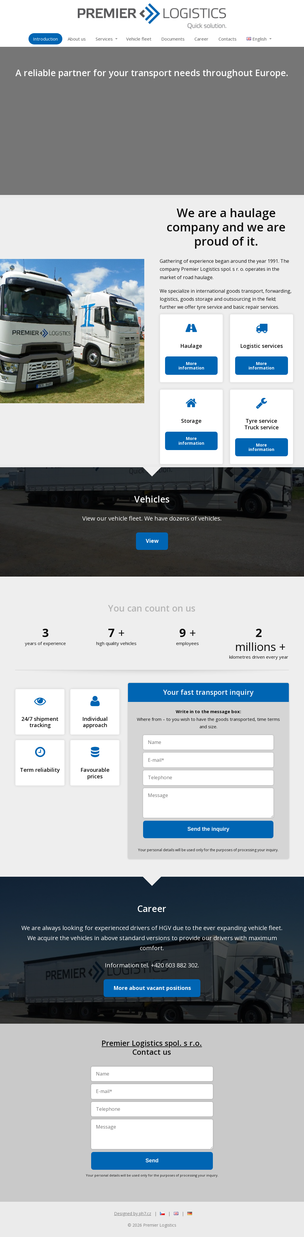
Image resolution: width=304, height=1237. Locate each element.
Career (201, 39)
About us (77, 39)
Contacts (227, 39)
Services (104, 39)
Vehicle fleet (138, 39)
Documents (173, 39)
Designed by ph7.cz (132, 1213)
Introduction (45, 39)
